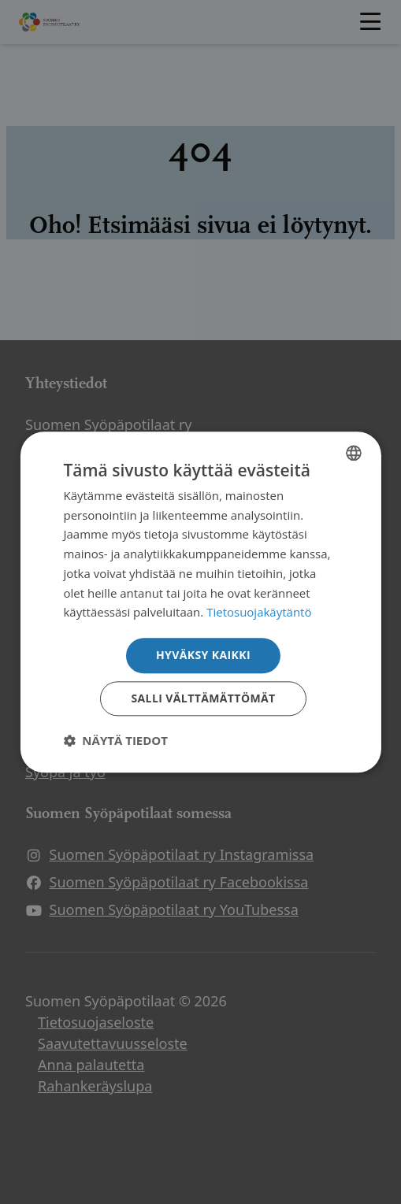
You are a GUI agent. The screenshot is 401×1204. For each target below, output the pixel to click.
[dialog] (200, 602)
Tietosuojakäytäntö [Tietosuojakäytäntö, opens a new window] (258, 613)
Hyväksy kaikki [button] (203, 654)
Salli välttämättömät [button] (203, 698)
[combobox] (354, 453)
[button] (115, 740)
